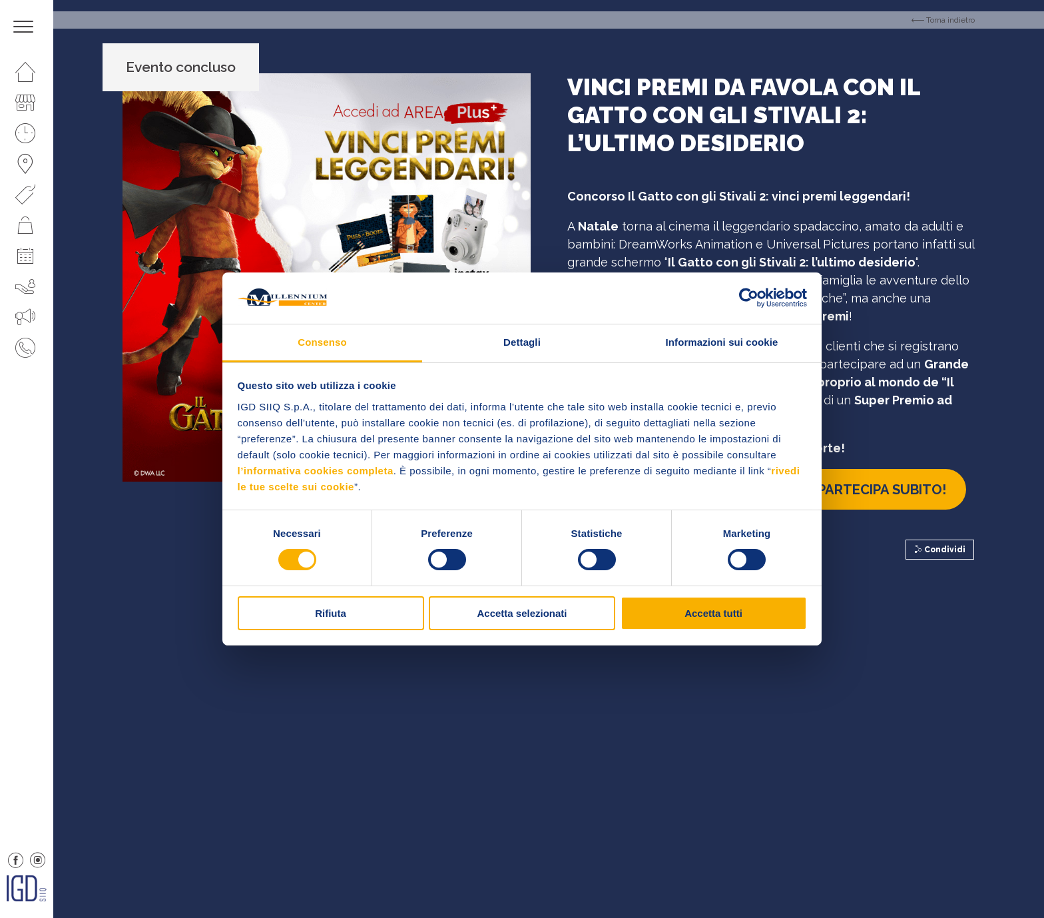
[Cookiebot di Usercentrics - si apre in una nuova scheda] (748, 298)
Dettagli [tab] (522, 342)
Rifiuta (330, 613)
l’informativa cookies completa (315, 470)
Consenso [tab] (322, 342)
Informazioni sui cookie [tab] (722, 342)
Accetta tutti (713, 613)
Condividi (939, 549)
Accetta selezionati (522, 613)
